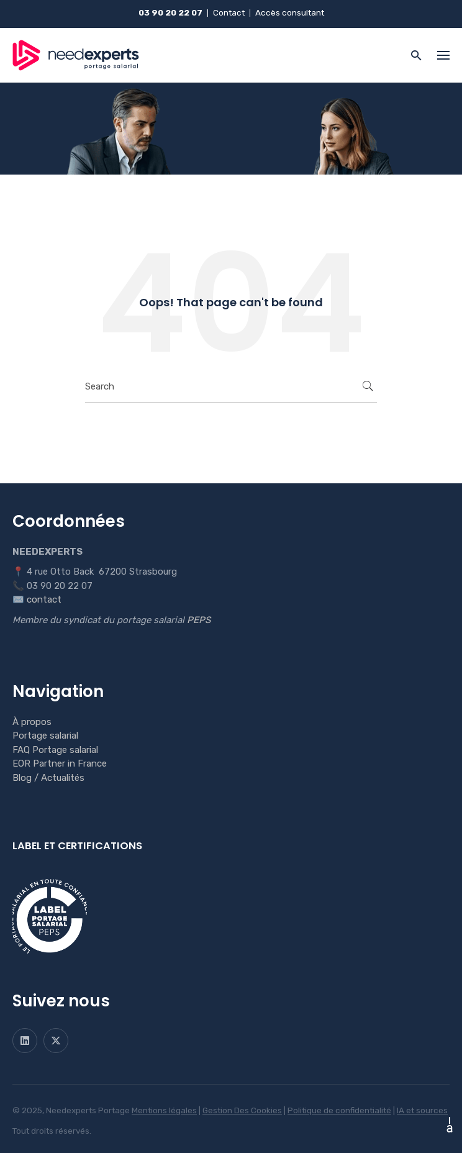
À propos (32, 721)
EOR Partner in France (59, 763)
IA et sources (422, 1110)
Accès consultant (289, 12)
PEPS (198, 620)
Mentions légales (164, 1110)
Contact (229, 12)
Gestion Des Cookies (242, 1110)
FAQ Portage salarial (55, 749)
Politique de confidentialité (339, 1110)
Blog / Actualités (48, 777)
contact (44, 599)
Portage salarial (45, 735)
